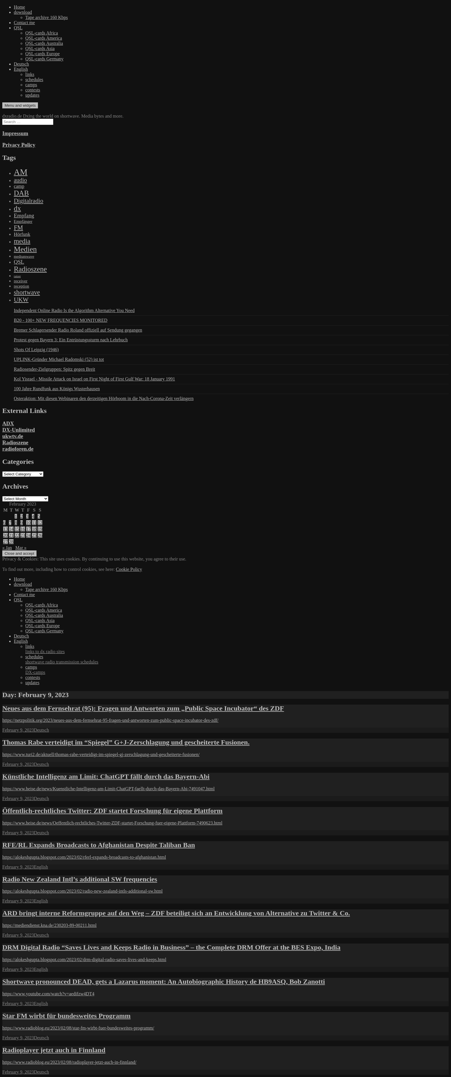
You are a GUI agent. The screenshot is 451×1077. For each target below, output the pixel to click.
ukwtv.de (12, 436)
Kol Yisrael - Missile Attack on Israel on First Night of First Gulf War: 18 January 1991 (94, 378)
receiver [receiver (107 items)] (20, 281)
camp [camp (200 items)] (19, 186)
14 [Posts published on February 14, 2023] (11, 529)
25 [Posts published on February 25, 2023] (34, 535)
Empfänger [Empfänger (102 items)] (23, 221)
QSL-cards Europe (42, 53)
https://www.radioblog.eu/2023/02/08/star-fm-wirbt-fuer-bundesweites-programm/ (78, 1028)
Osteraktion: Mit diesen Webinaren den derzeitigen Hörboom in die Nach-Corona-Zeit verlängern (104, 398)
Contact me (24, 22)
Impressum (15, 133)
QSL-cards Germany (44, 58)
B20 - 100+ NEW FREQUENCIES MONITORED (60, 320)
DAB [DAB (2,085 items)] (21, 193)
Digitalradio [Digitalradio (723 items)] (28, 200)
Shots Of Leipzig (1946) (36, 349)
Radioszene (15, 442)
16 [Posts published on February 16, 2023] (22, 529)
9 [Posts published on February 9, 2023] (21, 522)
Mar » (20, 547)
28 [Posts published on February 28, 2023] (11, 541)
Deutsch (21, 64)
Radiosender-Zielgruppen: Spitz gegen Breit (54, 369)
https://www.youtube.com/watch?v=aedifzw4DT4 (48, 993)
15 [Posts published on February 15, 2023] (17, 529)
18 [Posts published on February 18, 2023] (34, 529)
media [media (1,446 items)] (22, 241)
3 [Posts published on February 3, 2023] (27, 516)
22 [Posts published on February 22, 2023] (17, 535)
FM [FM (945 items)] (18, 227)
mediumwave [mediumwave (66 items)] (24, 256)
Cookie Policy (129, 569)
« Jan (7, 547)
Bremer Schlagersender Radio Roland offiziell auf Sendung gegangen (78, 330)
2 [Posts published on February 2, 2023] (21, 516)
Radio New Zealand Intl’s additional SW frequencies (79, 879)
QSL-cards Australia (44, 43)
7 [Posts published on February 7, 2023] (10, 522)
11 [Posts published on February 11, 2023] (34, 522)
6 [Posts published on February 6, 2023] (4, 522)
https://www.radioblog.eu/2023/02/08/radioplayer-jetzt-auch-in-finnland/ (69, 1062)
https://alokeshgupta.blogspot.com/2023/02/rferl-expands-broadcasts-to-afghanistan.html (84, 857)
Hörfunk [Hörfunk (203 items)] (22, 234)
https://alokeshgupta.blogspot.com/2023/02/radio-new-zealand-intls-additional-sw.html (82, 891)
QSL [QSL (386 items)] (19, 262)
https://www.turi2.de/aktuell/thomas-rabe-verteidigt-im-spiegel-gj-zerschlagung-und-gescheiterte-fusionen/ (101, 754)
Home (19, 7)
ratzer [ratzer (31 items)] (17, 276)
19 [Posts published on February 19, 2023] (40, 529)
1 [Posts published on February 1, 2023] (16, 516)
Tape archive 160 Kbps (46, 17)
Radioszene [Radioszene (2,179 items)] (30, 269)
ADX (8, 423)
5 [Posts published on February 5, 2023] (39, 516)
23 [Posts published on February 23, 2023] (22, 535)
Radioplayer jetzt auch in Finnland (53, 1050)
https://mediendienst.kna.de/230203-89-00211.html (49, 925)
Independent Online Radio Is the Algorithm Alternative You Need (74, 310)
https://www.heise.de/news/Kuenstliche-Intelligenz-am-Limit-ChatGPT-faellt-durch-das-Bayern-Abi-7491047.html (108, 788)
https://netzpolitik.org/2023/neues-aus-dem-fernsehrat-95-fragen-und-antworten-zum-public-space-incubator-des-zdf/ (110, 720)
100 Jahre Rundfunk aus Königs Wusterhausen (57, 388)
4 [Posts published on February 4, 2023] (33, 516)
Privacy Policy (18, 145)
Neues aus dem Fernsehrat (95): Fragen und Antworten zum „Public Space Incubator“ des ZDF (143, 708)
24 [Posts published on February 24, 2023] (28, 535)
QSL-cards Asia (40, 48)
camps (31, 84)
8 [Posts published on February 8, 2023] (16, 522)
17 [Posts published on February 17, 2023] (28, 529)
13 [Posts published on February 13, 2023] (5, 529)
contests (32, 89)
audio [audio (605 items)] (20, 180)
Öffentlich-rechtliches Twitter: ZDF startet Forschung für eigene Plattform (112, 810)
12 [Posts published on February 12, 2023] (40, 522)
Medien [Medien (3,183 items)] (25, 249)
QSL (18, 27)
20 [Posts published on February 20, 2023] (5, 535)
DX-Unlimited (18, 430)
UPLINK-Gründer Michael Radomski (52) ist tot (59, 359)
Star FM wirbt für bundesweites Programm (66, 1015)
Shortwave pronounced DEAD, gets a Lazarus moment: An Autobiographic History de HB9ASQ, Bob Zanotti (163, 981)
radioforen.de (17, 449)
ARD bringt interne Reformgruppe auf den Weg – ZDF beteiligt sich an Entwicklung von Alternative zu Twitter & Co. (176, 913)
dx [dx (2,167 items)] (17, 208)
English (21, 69)
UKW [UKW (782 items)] (21, 299)
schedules (34, 79)
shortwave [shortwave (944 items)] (27, 292)
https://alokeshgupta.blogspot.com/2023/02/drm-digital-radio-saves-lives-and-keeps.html (84, 959)
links (29, 74)
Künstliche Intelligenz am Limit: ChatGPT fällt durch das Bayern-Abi (105, 776)
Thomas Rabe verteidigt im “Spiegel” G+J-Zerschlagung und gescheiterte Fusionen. (126, 742)
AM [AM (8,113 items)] (20, 172)
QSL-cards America (43, 38)
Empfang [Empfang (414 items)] (24, 216)
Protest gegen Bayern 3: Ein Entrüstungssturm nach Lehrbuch (71, 339)
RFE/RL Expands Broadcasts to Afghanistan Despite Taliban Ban (98, 845)
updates (32, 95)
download (23, 12)
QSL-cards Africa (41, 32)
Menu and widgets (20, 105)
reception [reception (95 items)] (21, 286)
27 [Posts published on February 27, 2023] (5, 541)
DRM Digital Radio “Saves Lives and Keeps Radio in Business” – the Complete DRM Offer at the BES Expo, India (171, 947)
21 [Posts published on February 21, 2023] (11, 535)
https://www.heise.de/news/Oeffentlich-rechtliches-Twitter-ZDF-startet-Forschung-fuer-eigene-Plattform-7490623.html (112, 822)
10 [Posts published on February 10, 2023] (28, 522)
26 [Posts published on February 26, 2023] (40, 535)
